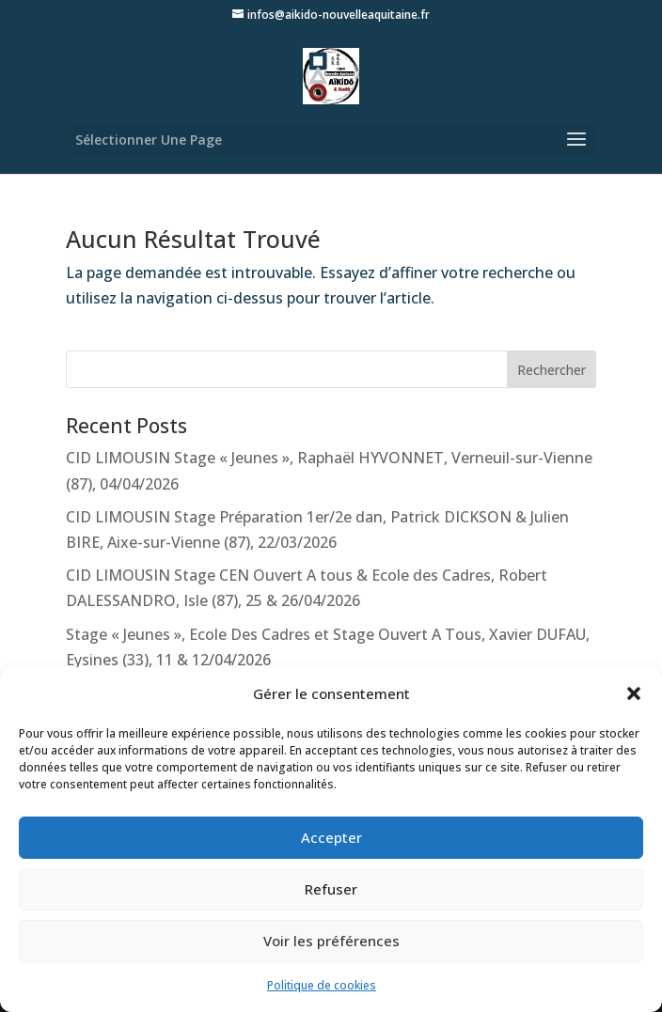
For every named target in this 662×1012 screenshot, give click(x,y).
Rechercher (551, 370)
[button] (633, 693)
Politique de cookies (321, 985)
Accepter (331, 837)
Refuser (331, 889)
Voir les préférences (331, 940)
